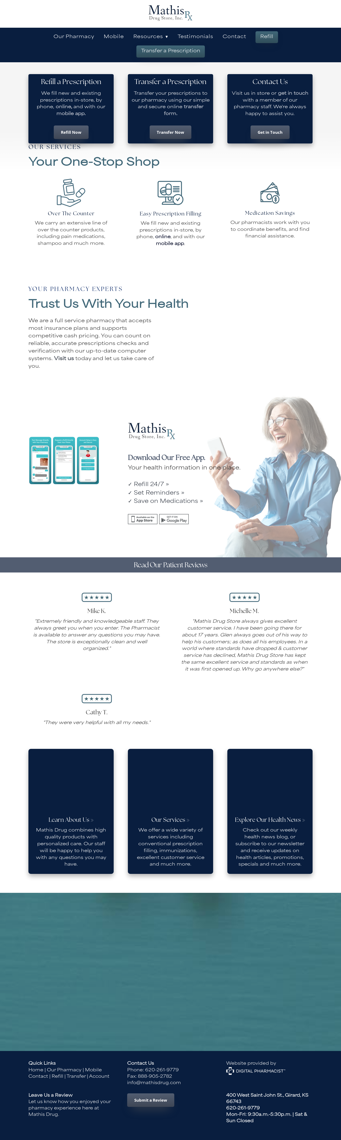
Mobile (114, 37)
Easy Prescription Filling (171, 214)
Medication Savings (270, 213)
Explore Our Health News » (270, 820)
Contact (234, 37)
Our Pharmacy (74, 37)
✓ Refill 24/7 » (148, 484)
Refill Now (71, 132)
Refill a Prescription (71, 82)
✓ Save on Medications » (165, 501)
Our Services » (170, 820)
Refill (266, 37)
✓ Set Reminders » (156, 493)
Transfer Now (170, 132)
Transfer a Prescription (170, 51)
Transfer (76, 1077)
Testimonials (195, 37)
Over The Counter (71, 214)
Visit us (64, 359)
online (62, 107)
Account (99, 1077)
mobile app (70, 114)
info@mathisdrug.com (154, 1083)
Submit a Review (150, 1100)
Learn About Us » (71, 820)
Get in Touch (270, 132)
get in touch (293, 93)
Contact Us (270, 82)
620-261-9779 (162, 1070)
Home (35, 1070)
